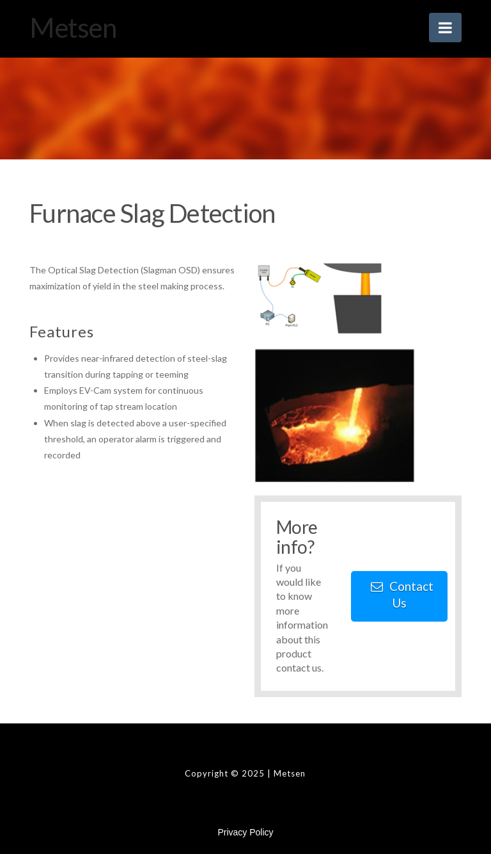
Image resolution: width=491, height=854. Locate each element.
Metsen (72, 27)
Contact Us (402, 594)
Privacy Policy (245, 832)
